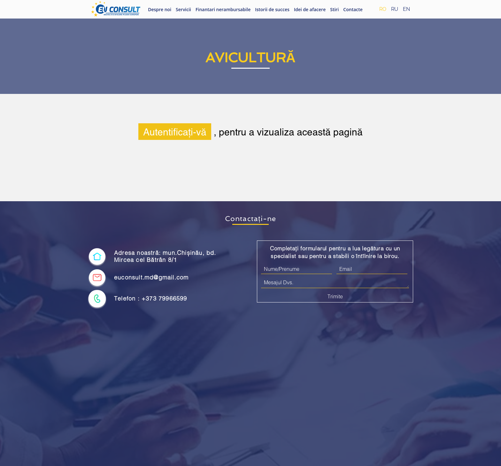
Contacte (353, 9)
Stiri (334, 9)
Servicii (183, 9)
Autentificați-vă (174, 131)
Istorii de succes (272, 9)
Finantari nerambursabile (223, 9)
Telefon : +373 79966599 (150, 298)
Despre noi (159, 9)
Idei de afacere (310, 9)
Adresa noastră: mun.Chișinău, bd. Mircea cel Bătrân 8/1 (165, 256)
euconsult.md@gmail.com (151, 277)
